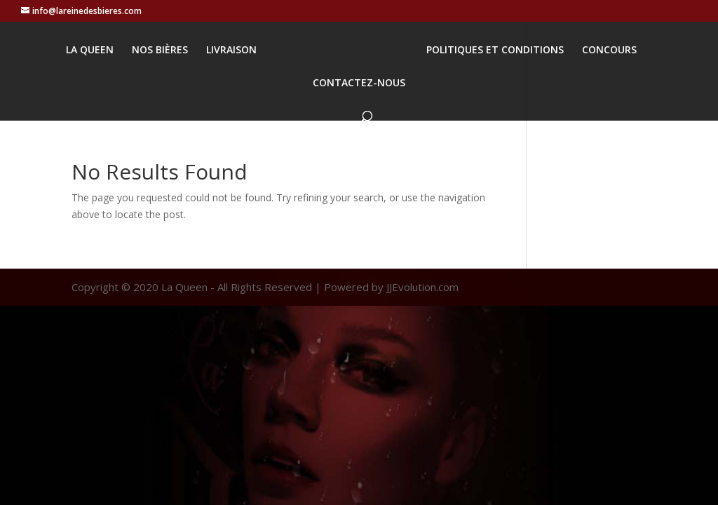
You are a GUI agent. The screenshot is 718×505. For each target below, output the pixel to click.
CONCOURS (609, 50)
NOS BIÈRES (160, 50)
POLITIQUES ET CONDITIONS (495, 50)
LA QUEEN (90, 50)
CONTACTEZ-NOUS (359, 83)
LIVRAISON (231, 50)
